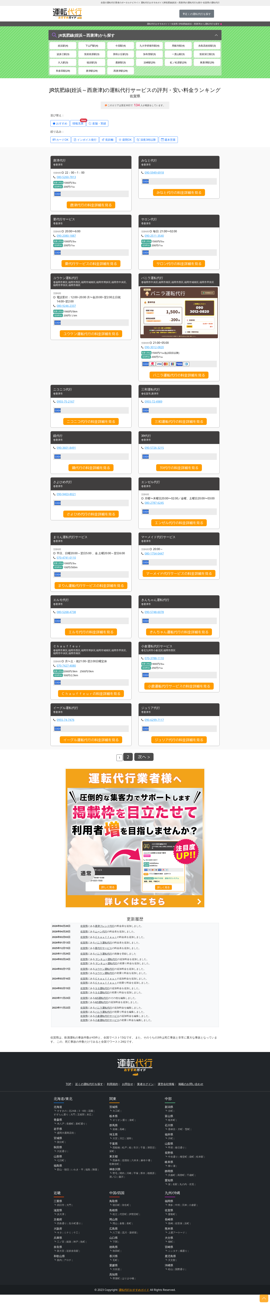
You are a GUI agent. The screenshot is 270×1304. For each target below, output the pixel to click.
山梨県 (169, 1153)
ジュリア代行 (151, 717)
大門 (72, 1123)
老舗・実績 (97, 129)
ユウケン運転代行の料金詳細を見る (91, 340)
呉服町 (171, 1184)
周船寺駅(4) (178, 46)
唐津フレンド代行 (104, 935)
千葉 (142, 1156)
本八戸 (60, 1133)
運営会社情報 (166, 1093)
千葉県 (113, 1153)
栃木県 (113, 1125)
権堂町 (183, 1166)
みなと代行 (150, 166)
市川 (135, 1156)
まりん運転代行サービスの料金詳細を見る (91, 593)
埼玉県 (113, 1144)
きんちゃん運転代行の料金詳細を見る (179, 640)
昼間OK (125, 145)
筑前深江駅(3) (207, 55)
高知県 (113, 1284)
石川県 (169, 1134)
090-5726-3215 (154, 455)
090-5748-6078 (154, 620)
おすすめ (60, 129)
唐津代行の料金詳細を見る (91, 210)
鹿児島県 (170, 1265)
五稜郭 (81, 1123)
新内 (59, 1269)
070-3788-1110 (154, 667)
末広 (89, 1123)
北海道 (58, 1116)
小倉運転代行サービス (158, 655)
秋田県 (58, 1156)
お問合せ (127, 1093)
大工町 (116, 1120)
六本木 (135, 1169)
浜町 (186, 1232)
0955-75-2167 (65, 408)
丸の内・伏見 (187, 1193)
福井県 (169, 1144)
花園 (90, 1120)
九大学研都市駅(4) (149, 46)
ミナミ (67, 1241)
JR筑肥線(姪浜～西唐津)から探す (86, 35)
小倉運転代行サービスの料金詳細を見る (179, 695)
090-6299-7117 (154, 729)
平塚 (135, 1182)
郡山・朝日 (63, 1178)
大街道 (116, 1278)
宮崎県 (169, 1256)
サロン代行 (150, 225)
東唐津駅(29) (207, 65)
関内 (122, 1182)
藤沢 (121, 1186)
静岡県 (169, 1180)
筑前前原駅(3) (91, 55)
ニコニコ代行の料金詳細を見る (91, 428)
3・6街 (82, 1120)
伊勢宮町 (134, 1223)
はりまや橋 (128, 1287)
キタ (59, 1241)
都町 (170, 1251)
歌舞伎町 (114, 1173)
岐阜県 (169, 1171)
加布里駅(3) (149, 55)
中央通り (173, 1166)
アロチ (67, 1269)
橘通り (183, 1260)
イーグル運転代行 (67, 717)
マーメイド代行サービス (160, 545)
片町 (170, 1147)
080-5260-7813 (66, 183)
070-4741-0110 (66, 566)
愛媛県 (113, 1274)
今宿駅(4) (120, 46)
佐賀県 (174, 23)
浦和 (129, 1147)
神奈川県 (114, 1178)
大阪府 (58, 1238)
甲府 (170, 1156)
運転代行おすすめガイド (158, 23)
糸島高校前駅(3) (207, 46)
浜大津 (60, 1223)
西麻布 (116, 1169)
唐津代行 (60, 166)
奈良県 (58, 1256)
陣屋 (94, 1178)
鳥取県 (113, 1210)
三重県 (58, 1210)
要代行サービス (65, 225)
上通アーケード (176, 1241)
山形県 (58, 1166)
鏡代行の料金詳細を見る (91, 475)
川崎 (129, 1182)
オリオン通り (120, 1129)
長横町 (70, 1133)
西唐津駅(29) (121, 75)
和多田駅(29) (63, 75)
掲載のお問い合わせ (190, 1093)
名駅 (175, 1193)
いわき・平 (77, 1178)
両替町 (181, 1184)
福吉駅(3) (92, 65)
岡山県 (113, 1229)
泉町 (131, 1129)
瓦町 (115, 1269)
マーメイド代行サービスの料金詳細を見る (179, 581)
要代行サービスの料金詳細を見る (91, 269)
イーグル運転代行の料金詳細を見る (91, 749)
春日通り (180, 1156)
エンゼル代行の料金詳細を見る (179, 530)
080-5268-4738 (66, 620)
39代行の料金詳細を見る (179, 475)
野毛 (115, 1182)
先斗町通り (75, 1232)
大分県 (169, 1247)
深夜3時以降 (146, 145)
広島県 (113, 1238)
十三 (75, 1241)
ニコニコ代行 (63, 396)
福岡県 (169, 1210)
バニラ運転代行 (153, 284)
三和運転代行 (151, 396)
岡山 (115, 1232)
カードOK (60, 145)
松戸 (124, 1156)
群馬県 (113, 1134)
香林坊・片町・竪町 (179, 1138)
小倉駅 (192, 1214)
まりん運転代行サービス (72, 545)
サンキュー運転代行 (106, 968)
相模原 (151, 1182)
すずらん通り (61, 1123)
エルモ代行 (62, 608)
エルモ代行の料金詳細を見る (91, 640)
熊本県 (169, 1238)
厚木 (142, 1182)
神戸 (75, 1251)
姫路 (68, 1251)
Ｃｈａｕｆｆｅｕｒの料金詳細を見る (91, 702)
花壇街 (125, 1169)
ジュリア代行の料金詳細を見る (179, 749)
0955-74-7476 (65, 729)
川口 (122, 1147)
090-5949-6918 (154, 178)
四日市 (60, 1214)
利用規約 (112, 1093)
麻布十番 (145, 1169)
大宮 (115, 1147)
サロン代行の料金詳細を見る (179, 269)
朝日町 (116, 1214)
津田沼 (151, 1156)
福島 (87, 1178)
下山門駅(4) (92, 46)
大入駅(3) (63, 65)
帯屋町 (116, 1287)
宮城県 (58, 1147)
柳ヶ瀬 (171, 1175)
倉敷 (122, 1232)
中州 (177, 1214)
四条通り (62, 1232)
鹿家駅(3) (120, 65)
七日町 (60, 1169)
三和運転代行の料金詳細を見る (179, 428)
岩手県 (58, 1138)
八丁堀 (116, 1241)
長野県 (169, 1162)
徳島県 (113, 1256)
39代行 (146, 443)
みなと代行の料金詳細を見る (179, 198)
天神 (184, 1214)
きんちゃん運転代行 (156, 608)
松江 (115, 1223)
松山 (170, 1278)
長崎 (170, 1232)
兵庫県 (58, 1247)
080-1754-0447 (154, 562)
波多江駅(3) (63, 55)
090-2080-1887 (66, 242)
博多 (170, 1214)
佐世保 (178, 1232)
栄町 (111, 1160)
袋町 (191, 1166)
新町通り (80, 1133)
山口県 (113, 1247)
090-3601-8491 (66, 455)
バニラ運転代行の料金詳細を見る (179, 381)
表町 (129, 1232)
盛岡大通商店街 (65, 1142)
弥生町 (125, 1214)
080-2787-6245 (154, 510)
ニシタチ (173, 1260)
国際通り (180, 1278)
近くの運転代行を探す (89, 1093)
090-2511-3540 (154, 242)
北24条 (72, 1120)
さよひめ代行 (63, 489)
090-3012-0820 (154, 354)
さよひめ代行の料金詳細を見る (91, 521)
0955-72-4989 (153, 408)
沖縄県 (169, 1274)
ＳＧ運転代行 (102, 997)
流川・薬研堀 (129, 1241)
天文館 (171, 1269)
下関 (115, 1251)
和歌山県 (59, 1265)
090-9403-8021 (66, 502)
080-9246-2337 (66, 312)
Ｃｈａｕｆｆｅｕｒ (68, 655)
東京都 (113, 1166)
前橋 (115, 1138)
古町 (170, 1120)
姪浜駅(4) (63, 46)
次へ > (144, 766)
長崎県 (169, 1229)
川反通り (62, 1160)
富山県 (169, 1125)
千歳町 (190, 1184)
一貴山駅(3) (178, 55)
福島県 (58, 1175)
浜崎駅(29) (149, 65)
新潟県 (169, 1116)
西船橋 (116, 1156)
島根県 (113, 1219)
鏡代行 (58, 443)
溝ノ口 (113, 1186)
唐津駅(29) (91, 75)
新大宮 (60, 1260)
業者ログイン (145, 1093)
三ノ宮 (60, 1251)
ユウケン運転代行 (67, 284)
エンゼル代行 (151, 489)
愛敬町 (171, 1223)
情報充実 (79, 128)
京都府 (58, 1229)
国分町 (60, 1151)
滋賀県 (58, 1219)
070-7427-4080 (66, 674)
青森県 (58, 1129)
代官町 (123, 1223)
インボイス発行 (85, 145)
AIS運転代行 (101, 1007)
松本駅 (199, 1166)
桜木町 (171, 1129)
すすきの (62, 1120)
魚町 (82, 1251)
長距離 (108, 145)
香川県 (113, 1265)
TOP (68, 1093)
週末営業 (168, 145)
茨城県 (113, 1116)
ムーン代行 (101, 940)
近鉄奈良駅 (72, 1260)
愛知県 (169, 1189)
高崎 (122, 1138)
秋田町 (116, 1260)
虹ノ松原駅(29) (178, 65)
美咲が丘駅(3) (120, 55)
